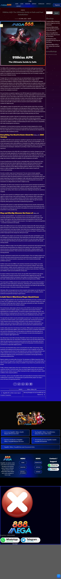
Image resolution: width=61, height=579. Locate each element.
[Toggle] (3, 432)
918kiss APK (37, 135)
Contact (18, 6)
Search (47, 10)
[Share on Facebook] (15, 384)
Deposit (34, 4)
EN (30, 1)
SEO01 (29, 18)
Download (41, 4)
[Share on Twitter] (19, 384)
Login (21, 4)
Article (48, 4)
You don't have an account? (8, 539)
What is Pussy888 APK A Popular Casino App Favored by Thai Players (53, 34)
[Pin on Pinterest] (27, 384)
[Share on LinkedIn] (31, 384)
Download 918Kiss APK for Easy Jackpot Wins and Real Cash (52, 46)
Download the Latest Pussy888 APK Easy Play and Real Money (53, 40)
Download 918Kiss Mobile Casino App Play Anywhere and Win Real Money (52, 28)
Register (27, 4)
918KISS (23, 10)
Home (16, 4)
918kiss (28, 389)
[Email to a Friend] (23, 384)
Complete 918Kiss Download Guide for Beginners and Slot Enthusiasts (53, 23)
